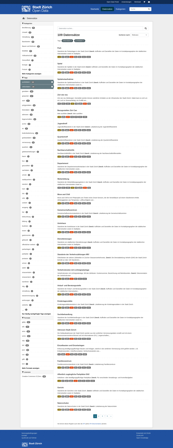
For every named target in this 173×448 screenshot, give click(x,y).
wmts (88, 57)
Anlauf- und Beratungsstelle (69, 285)
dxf (63, 57)
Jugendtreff (62, 123)
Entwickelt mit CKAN (143, 433)
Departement (62, 163)
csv (59, 57)
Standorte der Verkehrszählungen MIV (73, 254)
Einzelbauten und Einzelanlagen (70, 345)
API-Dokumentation (95, 424)
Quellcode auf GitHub (29, 438)
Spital (59, 64)
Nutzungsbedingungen (29, 433)
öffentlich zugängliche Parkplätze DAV (73, 374)
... (105, 415)
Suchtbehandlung (64, 314)
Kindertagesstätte (64, 301)
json (71, 57)
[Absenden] (149, 9)
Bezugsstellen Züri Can (67, 110)
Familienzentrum (64, 361)
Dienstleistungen (64, 239)
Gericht (60, 388)
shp (76, 57)
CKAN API (140, 435)
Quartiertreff (62, 137)
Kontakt (24, 435)
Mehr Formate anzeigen (30, 368)
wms (84, 57)
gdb (67, 381)
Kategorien (120, 9)
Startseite (95, 9)
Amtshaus (61, 223)
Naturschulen (63, 403)
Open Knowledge (142, 438)
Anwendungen (127, 2)
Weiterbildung (63, 179)
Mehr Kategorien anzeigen (31, 74)
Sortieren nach (124, 35)
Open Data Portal (113, 2)
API (84, 424)
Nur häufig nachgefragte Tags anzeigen (36, 314)
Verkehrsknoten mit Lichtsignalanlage (73, 270)
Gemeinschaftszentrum (67, 210)
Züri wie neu (62, 95)
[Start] (24, 18)
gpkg (67, 57)
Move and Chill (63, 194)
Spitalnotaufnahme (65, 79)
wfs (80, 57)
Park (59, 48)
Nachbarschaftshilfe (65, 150)
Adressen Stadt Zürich (66, 330)
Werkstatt (137, 2)
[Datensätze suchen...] (140, 9)
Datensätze (107, 9)
